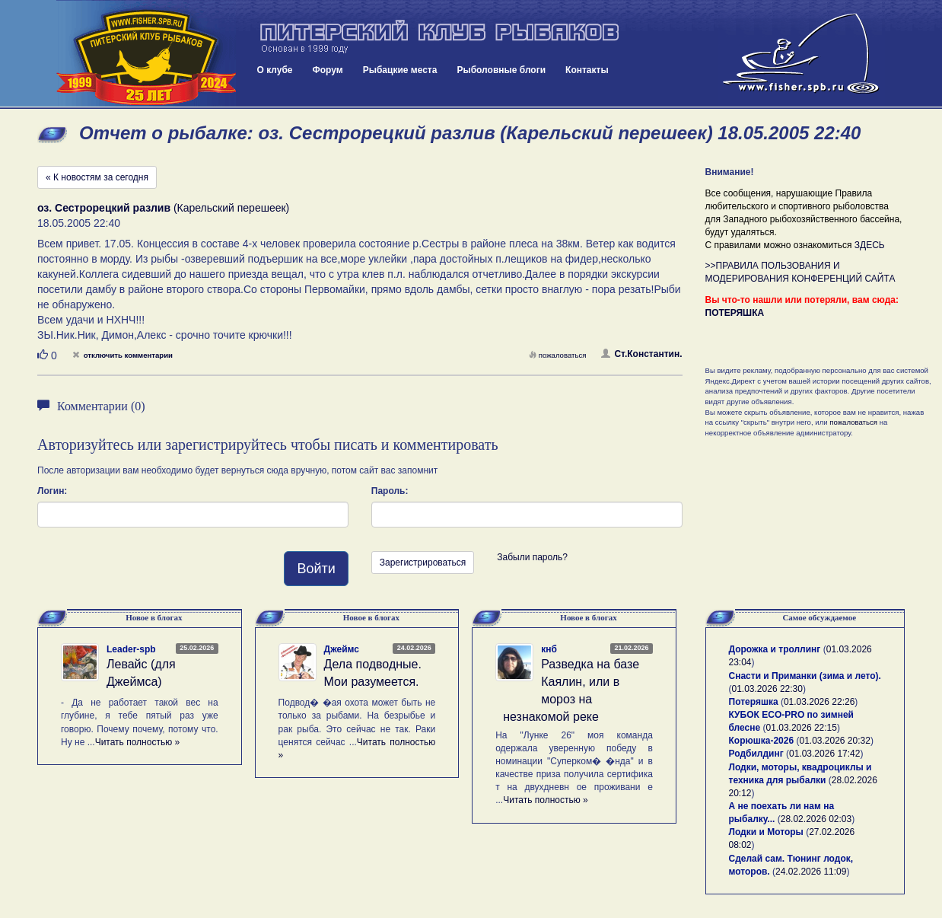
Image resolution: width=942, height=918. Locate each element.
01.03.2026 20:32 (834, 740)
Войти (316, 568)
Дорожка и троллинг (775, 649)
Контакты (587, 70)
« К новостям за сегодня (97, 177)
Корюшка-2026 (761, 740)
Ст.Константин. (641, 354)
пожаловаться (558, 355)
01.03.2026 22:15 (801, 727)
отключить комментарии (122, 355)
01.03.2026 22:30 (767, 689)
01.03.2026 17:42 (824, 753)
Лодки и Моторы (766, 832)
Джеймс (341, 649)
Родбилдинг (756, 753)
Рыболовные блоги (501, 70)
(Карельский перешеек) (163, 208)
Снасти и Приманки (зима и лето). (805, 676)
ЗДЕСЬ (869, 245)
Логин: (52, 491)
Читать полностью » (137, 742)
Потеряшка (753, 701)
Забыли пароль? (532, 557)
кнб (549, 649)
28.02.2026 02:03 (816, 819)
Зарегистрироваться (423, 562)
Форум (328, 70)
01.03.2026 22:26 (819, 701)
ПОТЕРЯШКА (735, 313)
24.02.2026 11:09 (810, 871)
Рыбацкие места (400, 70)
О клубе (275, 70)
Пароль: (390, 491)
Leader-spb (131, 649)
